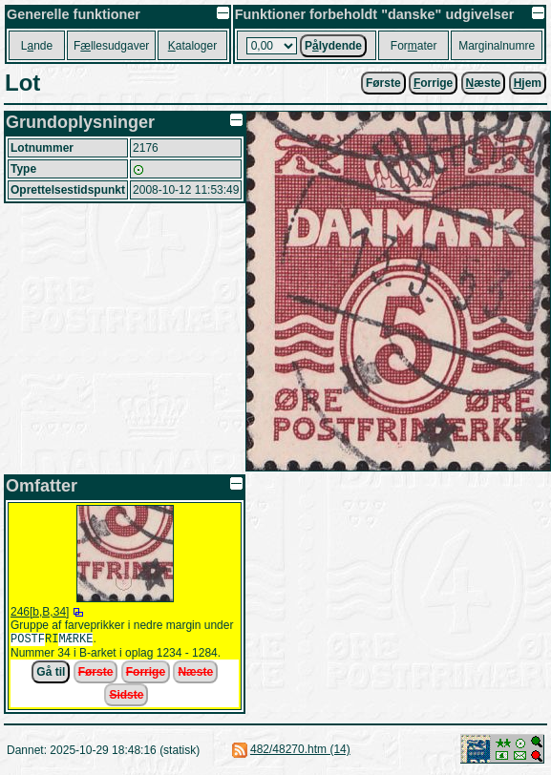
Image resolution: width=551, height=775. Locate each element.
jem (527, 83)
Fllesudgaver (111, 45)
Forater (414, 45)
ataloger (192, 45)
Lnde (37, 45)
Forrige (145, 674)
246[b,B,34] (40, 611)
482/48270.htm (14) (300, 751)
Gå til (50, 674)
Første (383, 83)
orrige (433, 83)
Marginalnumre (496, 45)
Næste (195, 674)
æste (483, 83)
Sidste (126, 696)
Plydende (333, 45)
